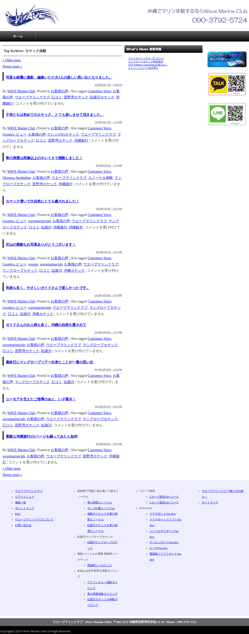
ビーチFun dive (159, 547)
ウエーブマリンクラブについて (195, 36)
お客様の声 (59, 91)
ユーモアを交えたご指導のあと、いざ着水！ (41, 399)
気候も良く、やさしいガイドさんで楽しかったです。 (48, 288)
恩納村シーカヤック (99, 565)
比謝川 (46, 227)
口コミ (57, 97)
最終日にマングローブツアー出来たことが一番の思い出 (49, 362)
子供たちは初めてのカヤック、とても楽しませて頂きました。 (55, 115)
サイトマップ (160, 36)
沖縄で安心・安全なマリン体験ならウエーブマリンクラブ (31, 15)
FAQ (124, 36)
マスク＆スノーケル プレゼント (146, 58)
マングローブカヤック (20, 270)
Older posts (11, 60)
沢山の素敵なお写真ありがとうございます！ (41, 244)
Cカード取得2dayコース (164, 496)
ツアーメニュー (53, 36)
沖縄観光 (76, 227)
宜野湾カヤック (76, 97)
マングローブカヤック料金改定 (145, 61)
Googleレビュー (14, 134)
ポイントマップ (24, 508)
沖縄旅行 (81, 140)
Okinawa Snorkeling (16, 178)
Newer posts (12, 66)
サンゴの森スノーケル (101, 508)
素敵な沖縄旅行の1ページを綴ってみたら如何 (42, 436)
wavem (33, 264)
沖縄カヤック (74, 270)
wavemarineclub (39, 221)
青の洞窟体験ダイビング (102, 593)
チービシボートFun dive (164, 542)
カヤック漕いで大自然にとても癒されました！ (42, 201)
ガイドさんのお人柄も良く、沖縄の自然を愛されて (46, 325)
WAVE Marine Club (21, 91)
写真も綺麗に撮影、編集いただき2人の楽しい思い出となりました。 (59, 77)
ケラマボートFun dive (163, 513)
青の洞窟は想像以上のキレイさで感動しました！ (44, 158)
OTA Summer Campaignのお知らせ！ (148, 64)
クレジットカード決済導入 (143, 68)
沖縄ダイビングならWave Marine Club (18, 36)
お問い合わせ (231, 36)
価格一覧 (89, 36)
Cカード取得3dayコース (164, 502)
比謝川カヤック (102, 97)
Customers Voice (99, 91)
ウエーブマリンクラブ (32, 97)
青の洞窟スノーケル (99, 502)
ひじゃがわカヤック (63, 134)
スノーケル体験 (100, 178)
